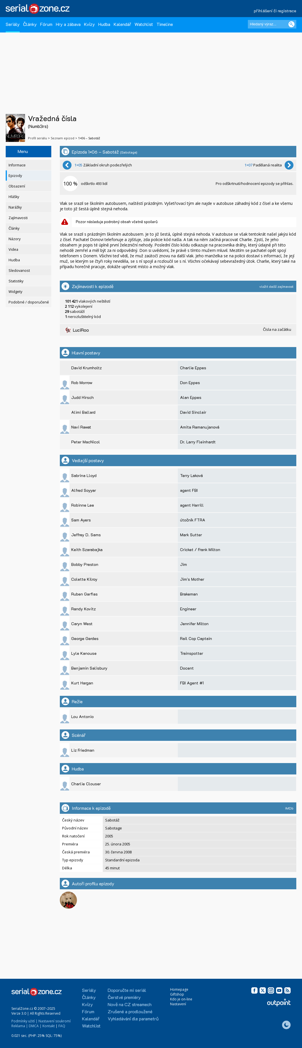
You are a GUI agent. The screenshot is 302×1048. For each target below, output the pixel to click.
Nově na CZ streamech (130, 1004)
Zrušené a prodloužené (130, 1011)
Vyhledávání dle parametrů (133, 1019)
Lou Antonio (82, 716)
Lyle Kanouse (84, 653)
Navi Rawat (81, 427)
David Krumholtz (86, 367)
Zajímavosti (18, 217)
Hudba (104, 24)
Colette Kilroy (84, 579)
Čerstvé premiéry (124, 997)
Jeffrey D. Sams (86, 534)
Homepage (179, 989)
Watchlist (143, 24)
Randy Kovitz (83, 608)
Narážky (15, 207)
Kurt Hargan (82, 683)
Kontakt (48, 1025)
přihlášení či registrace (275, 10)
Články (30, 24)
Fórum (46, 24)
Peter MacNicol (85, 442)
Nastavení (178, 1004)
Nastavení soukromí (54, 1021)
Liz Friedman (82, 750)
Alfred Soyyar (83, 490)
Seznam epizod (62, 138)
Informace (17, 165)
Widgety (15, 291)
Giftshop (177, 994)
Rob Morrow (81, 382)
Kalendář (122, 24)
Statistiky (16, 281)
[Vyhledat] (291, 24)
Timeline (164, 24)
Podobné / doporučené (29, 302)
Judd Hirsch (82, 397)
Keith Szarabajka (87, 549)
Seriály (13, 24)
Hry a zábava (68, 24)
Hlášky (14, 196)
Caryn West (82, 623)
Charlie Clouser (86, 783)
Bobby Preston (84, 564)
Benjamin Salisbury (89, 668)
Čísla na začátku (277, 329)
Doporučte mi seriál (127, 990)
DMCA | (35, 1025)
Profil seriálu (37, 138)
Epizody (15, 175)
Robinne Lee (82, 505)
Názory (15, 238)
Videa (13, 249)
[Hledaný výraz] (272, 24)
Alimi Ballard (83, 412)
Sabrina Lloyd (84, 475)
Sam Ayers (81, 520)
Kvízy (89, 24)
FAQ (61, 1025)
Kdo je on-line (181, 999)
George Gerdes (85, 638)
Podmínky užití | (24, 1021)
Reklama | (19, 1025)
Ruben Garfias (84, 594)
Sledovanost (19, 270)
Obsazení (17, 186)
